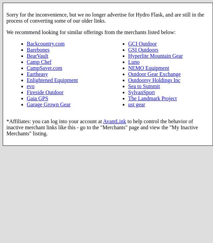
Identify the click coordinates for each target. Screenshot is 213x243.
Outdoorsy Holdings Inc (154, 80)
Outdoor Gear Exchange (154, 74)
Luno (134, 62)
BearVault (37, 56)
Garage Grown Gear (49, 104)
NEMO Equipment (148, 68)
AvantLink (114, 121)
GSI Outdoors (143, 50)
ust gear (136, 104)
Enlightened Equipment (52, 80)
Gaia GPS (37, 98)
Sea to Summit (144, 86)
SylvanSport (141, 92)
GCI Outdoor (142, 44)
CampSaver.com (44, 68)
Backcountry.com (46, 44)
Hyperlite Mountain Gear (155, 56)
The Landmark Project (152, 98)
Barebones (38, 50)
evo (30, 86)
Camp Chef (39, 62)
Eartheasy (37, 74)
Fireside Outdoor (45, 92)
